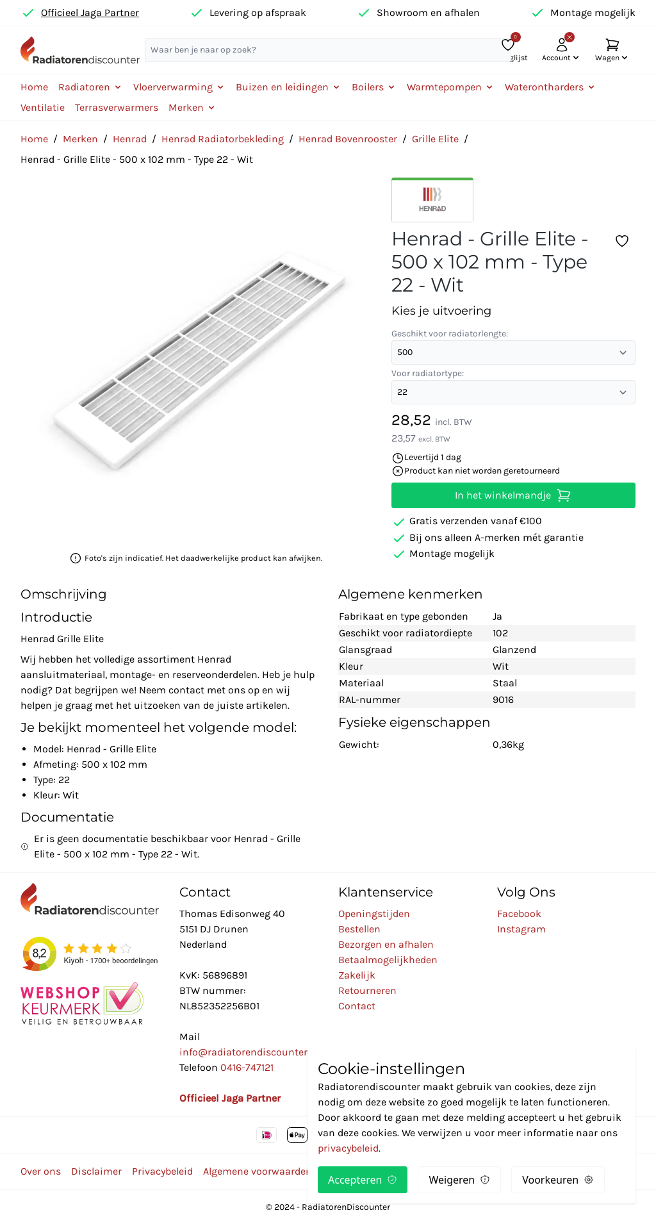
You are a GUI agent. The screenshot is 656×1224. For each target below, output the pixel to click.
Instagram (521, 929)
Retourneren (367, 990)
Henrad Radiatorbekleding (222, 139)
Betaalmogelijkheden (388, 960)
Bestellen (359, 929)
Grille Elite (435, 139)
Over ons (40, 1171)
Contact (356, 1006)
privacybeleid (348, 1148)
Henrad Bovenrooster (348, 139)
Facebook (519, 913)
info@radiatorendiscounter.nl (248, 1052)
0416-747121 (247, 1067)
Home (34, 87)
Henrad (130, 139)
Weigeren (459, 1180)
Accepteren (362, 1180)
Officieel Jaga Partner (90, 12)
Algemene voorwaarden (257, 1171)
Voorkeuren (558, 1180)
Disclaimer (96, 1171)
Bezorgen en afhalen (386, 944)
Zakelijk (356, 975)
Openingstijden (374, 913)
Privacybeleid (162, 1171)
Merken (80, 139)
